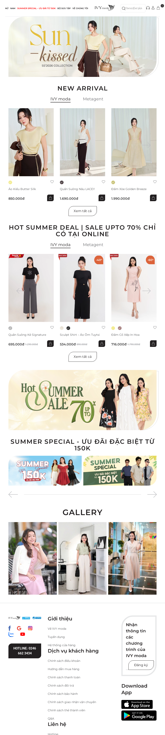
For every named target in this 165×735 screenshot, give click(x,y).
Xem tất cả (83, 211)
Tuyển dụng (56, 637)
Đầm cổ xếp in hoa (125, 335)
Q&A (51, 718)
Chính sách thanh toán (64, 677)
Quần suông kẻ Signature (27, 335)
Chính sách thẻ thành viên (66, 710)
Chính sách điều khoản (64, 661)
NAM (12, 8)
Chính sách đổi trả (61, 685)
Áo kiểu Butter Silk (22, 189)
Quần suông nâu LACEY (77, 189)
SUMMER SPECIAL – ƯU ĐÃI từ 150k (36, 8)
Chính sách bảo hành (63, 694)
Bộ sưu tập (64, 8)
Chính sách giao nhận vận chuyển (72, 702)
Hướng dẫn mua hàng (63, 669)
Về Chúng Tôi (80, 8)
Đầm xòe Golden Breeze (128, 189)
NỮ (6, 8)
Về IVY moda (57, 629)
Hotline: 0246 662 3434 (24, 650)
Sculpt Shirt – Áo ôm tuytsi (80, 335)
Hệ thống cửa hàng (62, 645)
